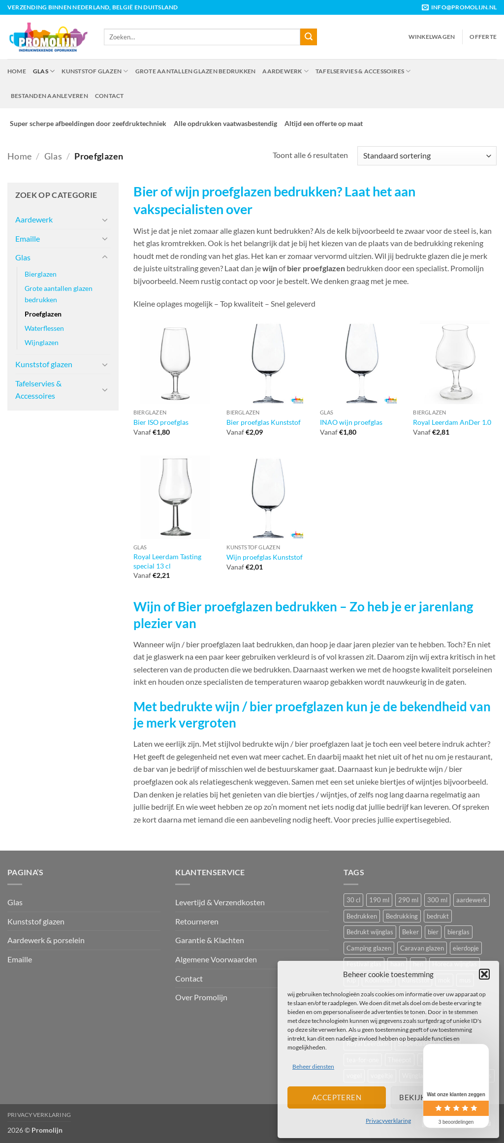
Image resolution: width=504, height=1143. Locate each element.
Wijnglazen (42, 342)
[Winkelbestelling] (427, 155)
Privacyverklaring (388, 1120)
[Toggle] (105, 219)
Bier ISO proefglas (161, 422)
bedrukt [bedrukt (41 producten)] (438, 916)
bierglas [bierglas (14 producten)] (458, 932)
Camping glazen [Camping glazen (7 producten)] (368, 948)
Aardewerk (285, 71)
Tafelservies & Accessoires (363, 71)
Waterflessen (44, 328)
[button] (484, 974)
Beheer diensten (313, 1066)
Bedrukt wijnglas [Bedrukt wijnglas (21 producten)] (369, 932)
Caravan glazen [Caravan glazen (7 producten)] (422, 948)
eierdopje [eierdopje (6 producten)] (466, 948)
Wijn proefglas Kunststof (264, 557)
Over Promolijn (201, 997)
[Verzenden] (308, 37)
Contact (109, 95)
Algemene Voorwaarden (216, 959)
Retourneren (197, 921)
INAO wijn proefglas (351, 422)
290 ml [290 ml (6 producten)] (408, 900)
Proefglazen (43, 314)
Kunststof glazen (95, 71)
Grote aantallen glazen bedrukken (195, 71)
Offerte (483, 36)
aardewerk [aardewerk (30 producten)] (471, 900)
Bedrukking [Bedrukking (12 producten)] (402, 916)
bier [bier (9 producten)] (433, 932)
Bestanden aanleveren (49, 95)
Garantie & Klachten (209, 940)
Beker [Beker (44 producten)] (410, 932)
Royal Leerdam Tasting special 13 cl (167, 561)
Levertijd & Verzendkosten (220, 902)
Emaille (27, 238)
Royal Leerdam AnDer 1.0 (452, 422)
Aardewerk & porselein (46, 940)
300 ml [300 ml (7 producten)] (437, 900)
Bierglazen (41, 274)
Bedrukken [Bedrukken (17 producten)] (361, 916)
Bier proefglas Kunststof (263, 422)
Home (16, 71)
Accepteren (337, 1097)
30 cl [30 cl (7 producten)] (353, 900)
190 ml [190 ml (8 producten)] (379, 900)
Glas (44, 71)
